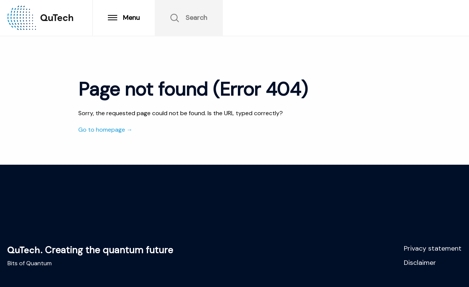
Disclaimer (420, 262)
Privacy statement (433, 248)
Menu (124, 17)
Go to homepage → (105, 130)
